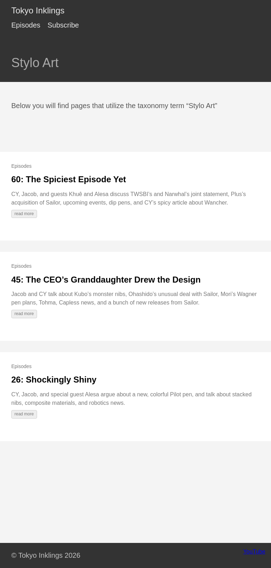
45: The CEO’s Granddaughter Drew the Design (106, 279)
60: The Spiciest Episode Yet (68, 179)
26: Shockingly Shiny (53, 379)
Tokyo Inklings (38, 10)
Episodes (25, 25)
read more (24, 213)
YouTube (254, 552)
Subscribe (63, 25)
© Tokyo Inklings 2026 (45, 555)
